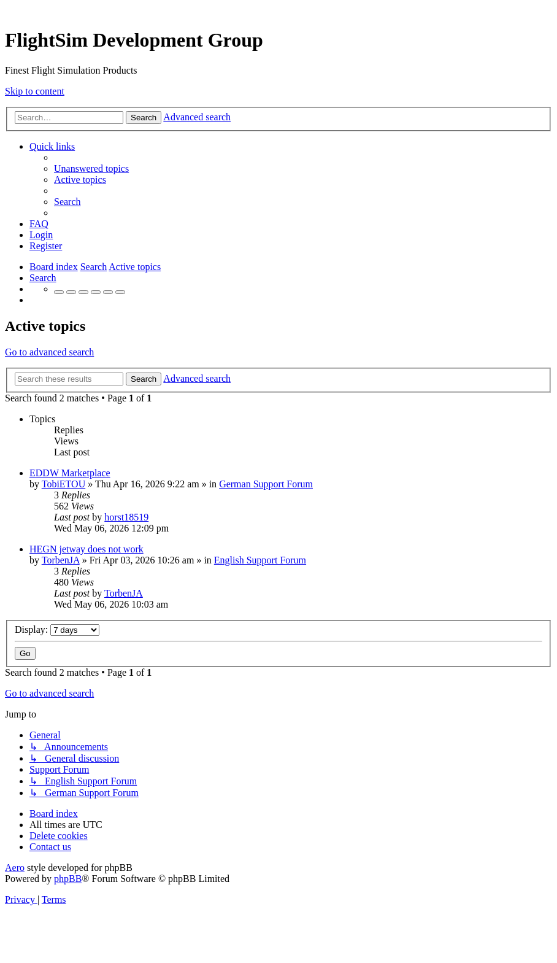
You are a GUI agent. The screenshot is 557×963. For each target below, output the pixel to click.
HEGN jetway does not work (86, 549)
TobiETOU (63, 484)
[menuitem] (91, 168)
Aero (15, 867)
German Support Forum (266, 484)
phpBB (68, 878)
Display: (57, 629)
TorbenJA (61, 560)
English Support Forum (260, 560)
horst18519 (126, 517)
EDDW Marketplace (69, 473)
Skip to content (34, 91)
